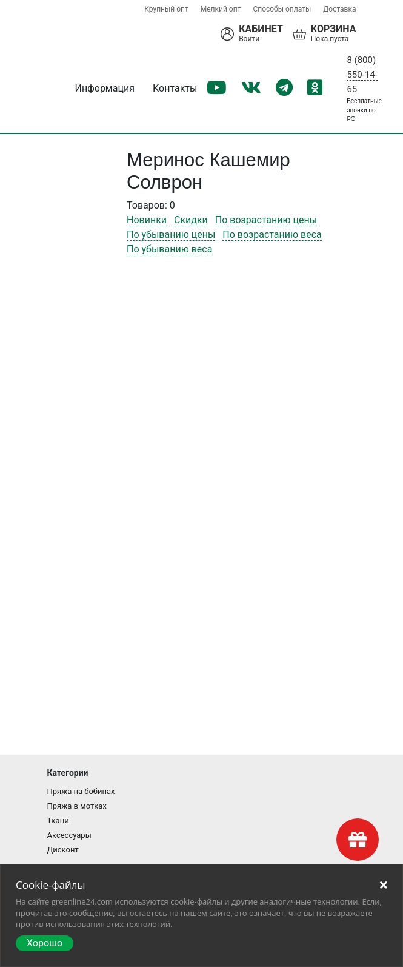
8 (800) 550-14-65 (362, 75)
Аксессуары (69, 835)
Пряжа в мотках (77, 805)
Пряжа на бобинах (81, 791)
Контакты (175, 88)
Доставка (339, 9)
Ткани (58, 820)
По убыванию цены (171, 234)
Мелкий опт (221, 9)
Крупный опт (166, 9)
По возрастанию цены (266, 220)
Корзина (333, 29)
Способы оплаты (282, 9)
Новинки (147, 220)
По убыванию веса (169, 249)
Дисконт (63, 849)
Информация (105, 88)
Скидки (191, 220)
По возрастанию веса (271, 234)
